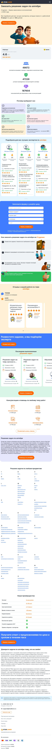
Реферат (37, 410)
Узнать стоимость (9, 23)
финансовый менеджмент (40, 571)
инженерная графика (22, 529)
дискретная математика (6, 529)
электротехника (21, 589)
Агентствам (4, 721)
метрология (20, 547)
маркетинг (20, 540)
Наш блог (3, 725)
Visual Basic (20, 502)
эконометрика (21, 578)
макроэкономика (22, 538)
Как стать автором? (6, 718)
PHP (35, 487)
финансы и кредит (38, 573)
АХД (35, 509)
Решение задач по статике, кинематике (8, 175)
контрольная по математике (23, 185)
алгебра (36, 504)
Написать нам (6, 712)
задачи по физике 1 (42, 185)
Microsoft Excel (21, 491)
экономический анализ (23, 587)
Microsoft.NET (21, 495)
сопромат (36, 556)
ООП (2, 556)
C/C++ (35, 473)
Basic (19, 473)
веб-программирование (23, 514)
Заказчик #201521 (37, 314)
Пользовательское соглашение (8, 731)
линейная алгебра (5, 538)
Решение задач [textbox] (12, 215)
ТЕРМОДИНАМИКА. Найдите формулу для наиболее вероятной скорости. (42, 167)
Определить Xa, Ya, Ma (9, 186)
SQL (2, 502)
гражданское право (39, 516)
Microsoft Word (21, 493)
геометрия (36, 514)
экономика (20, 580)
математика (20, 542)
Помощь (3, 723)
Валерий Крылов (26, 151)
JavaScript (36, 480)
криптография (37, 527)
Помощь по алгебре (26, 457)
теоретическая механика (7, 567)
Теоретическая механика (6, 165)
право (19, 558)
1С (1, 473)
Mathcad (20, 485)
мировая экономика (22, 551)
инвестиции (20, 527)
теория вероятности (5, 569)
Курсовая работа (12, 410)
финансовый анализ (39, 569)
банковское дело (5, 516)
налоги (36, 538)
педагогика (20, 556)
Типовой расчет (13, 422)
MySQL (19, 497)
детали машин (4, 527)
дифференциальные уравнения (8, 533)
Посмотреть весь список (26, 431)
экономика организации (23, 582)
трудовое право (4, 573)
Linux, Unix (3, 485)
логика (2, 540)
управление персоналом (23, 569)
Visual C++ (20, 504)
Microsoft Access (21, 489)
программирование (22, 560)
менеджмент (21, 545)
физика (38, 176)
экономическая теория (23, 586)
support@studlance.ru (9, 708)
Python (36, 489)
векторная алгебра (22, 516)
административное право (40, 502)
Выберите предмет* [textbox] (13, 211)
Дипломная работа (38, 422)
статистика (36, 558)
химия (2, 578)
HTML (19, 478)
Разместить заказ (9, 344)
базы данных (4, 514)
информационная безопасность (25, 533)
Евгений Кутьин (43, 151)
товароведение (4, 571)
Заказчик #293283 (19, 317)
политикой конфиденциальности (19, 231)
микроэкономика (22, 549)
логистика (3, 542)
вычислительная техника (23, 522)
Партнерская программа (7, 716)
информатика (21, 531)
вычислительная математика (24, 520)
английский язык (38, 507)
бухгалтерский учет (5, 518)
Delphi (2, 478)
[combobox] (26, 211)
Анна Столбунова (11, 379)
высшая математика (22, 518)
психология (20, 562)
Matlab (19, 487)
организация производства (7, 558)
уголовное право (22, 567)
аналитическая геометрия (40, 505)
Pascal (35, 485)
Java (35, 478)
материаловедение (22, 544)
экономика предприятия (23, 584)
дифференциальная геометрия (8, 531)
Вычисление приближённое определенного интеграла (23, 166)
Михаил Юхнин (9, 151)
